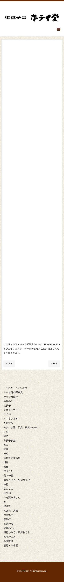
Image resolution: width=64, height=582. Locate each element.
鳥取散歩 (8, 541)
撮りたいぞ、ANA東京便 (17, 480)
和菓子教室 (10, 440)
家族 (6, 449)
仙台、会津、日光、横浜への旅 (20, 427)
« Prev (9, 363)
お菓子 (7, 405)
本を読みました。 (13, 497)
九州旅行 (8, 423)
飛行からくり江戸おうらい (18, 532)
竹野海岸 (8, 515)
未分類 (7, 493)
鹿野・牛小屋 (11, 545)
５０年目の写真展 (13, 392)
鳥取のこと (10, 536)
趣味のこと (10, 528)
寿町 (6, 453)
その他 (7, 414)
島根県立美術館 (12, 458)
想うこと (8, 471)
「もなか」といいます (15, 388)
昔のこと (8, 488)
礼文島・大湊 (11, 510)
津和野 (7, 506)
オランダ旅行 (11, 396)
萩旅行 (7, 519)
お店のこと (10, 401)
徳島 (6, 466)
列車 (6, 431)
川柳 (6, 462)
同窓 (6, 436)
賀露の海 (8, 523)
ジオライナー (11, 409)
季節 (6, 445)
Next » (54, 363)
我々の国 (8, 475)
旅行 (6, 484)
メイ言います (11, 418)
